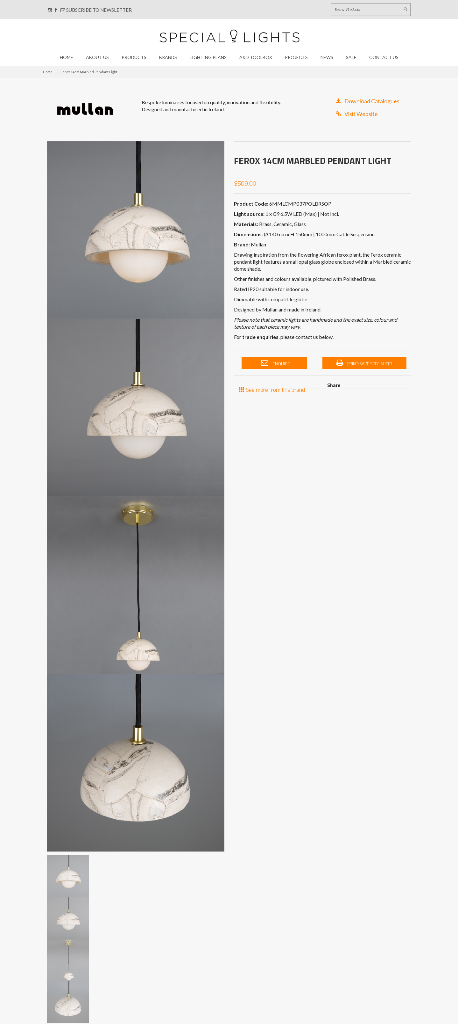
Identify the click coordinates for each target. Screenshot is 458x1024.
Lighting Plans (208, 57)
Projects (296, 57)
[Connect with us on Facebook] (55, 10)
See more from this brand (272, 389)
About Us (97, 57)
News (327, 57)
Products (134, 57)
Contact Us (383, 57)
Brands (168, 57)
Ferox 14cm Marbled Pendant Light (88, 72)
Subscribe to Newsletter (96, 10)
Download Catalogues (367, 101)
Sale (351, 57)
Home (66, 57)
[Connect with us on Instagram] (50, 10)
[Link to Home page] (229, 36)
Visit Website (357, 113)
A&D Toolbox (255, 57)
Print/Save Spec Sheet (364, 363)
